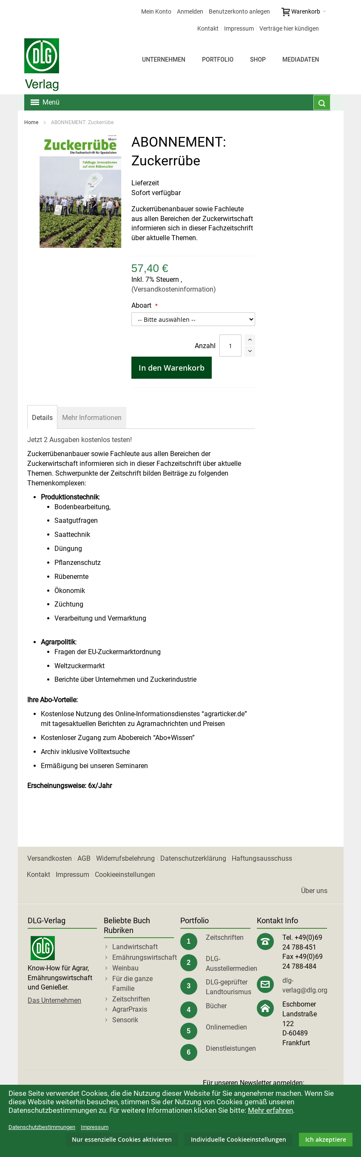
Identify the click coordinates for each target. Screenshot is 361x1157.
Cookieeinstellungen (125, 875)
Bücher (216, 1006)
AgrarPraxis (129, 1009)
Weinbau (125, 968)
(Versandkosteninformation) (173, 289)
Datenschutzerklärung (193, 858)
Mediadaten (300, 59)
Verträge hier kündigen (289, 28)
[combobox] (321, 102)
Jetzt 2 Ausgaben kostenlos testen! (79, 440)
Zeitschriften (131, 999)
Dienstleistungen (231, 1048)
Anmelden (190, 11)
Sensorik (125, 1020)
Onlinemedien (226, 1027)
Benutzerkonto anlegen (239, 11)
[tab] (42, 418)
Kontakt (208, 28)
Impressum (239, 28)
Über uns (314, 891)
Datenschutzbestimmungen (42, 1127)
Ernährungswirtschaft (144, 957)
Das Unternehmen (54, 1000)
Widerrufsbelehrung (125, 858)
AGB (84, 858)
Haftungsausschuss (262, 858)
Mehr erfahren (270, 1110)
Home (31, 122)
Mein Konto (156, 11)
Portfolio (217, 59)
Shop (258, 59)
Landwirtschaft (135, 947)
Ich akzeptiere (325, 1139)
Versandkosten (49, 858)
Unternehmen (163, 59)
